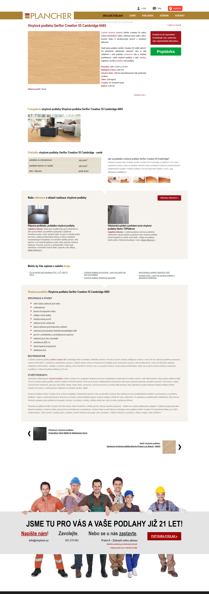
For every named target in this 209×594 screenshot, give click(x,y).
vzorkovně (117, 54)
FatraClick (94, 581)
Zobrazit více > (140, 95)
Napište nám (34, 501)
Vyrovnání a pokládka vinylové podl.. (68, 577)
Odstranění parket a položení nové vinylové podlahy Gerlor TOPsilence (151, 208)
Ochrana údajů (178, 592)
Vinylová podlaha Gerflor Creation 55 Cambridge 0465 (114, 22)
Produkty (89, 22)
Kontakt (180, 15)
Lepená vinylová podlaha (111, 33)
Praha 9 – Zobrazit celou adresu (119, 508)
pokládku (104, 61)
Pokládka (147, 15)
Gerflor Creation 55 (58, 341)
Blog (159, 8)
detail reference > (56, 231)
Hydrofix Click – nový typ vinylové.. (33, 584)
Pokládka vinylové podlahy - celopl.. (68, 584)
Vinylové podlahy (113, 15)
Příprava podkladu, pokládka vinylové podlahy (72, 206)
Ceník (132, 15)
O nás (143, 8)
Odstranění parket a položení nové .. (68, 574)
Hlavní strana (79, 22)
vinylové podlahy (56, 360)
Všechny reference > (169, 198)
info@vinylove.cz (39, 508)
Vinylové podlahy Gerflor (99, 570)
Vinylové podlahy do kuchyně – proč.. (33, 574)
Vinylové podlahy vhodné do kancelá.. (33, 577)
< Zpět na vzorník (174, 25)
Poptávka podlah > (164, 504)
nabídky (128, 58)
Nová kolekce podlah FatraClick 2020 (154, 254)
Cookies (185, 592)
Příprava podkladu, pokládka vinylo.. (68, 570)
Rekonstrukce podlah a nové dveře (67, 581)
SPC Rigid (94, 577)
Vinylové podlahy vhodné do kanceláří (100, 259)
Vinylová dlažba (96, 584)
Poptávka (166, 51)
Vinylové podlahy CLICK (99, 574)
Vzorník (164, 15)
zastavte (127, 501)
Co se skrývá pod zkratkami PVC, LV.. (34, 570)
